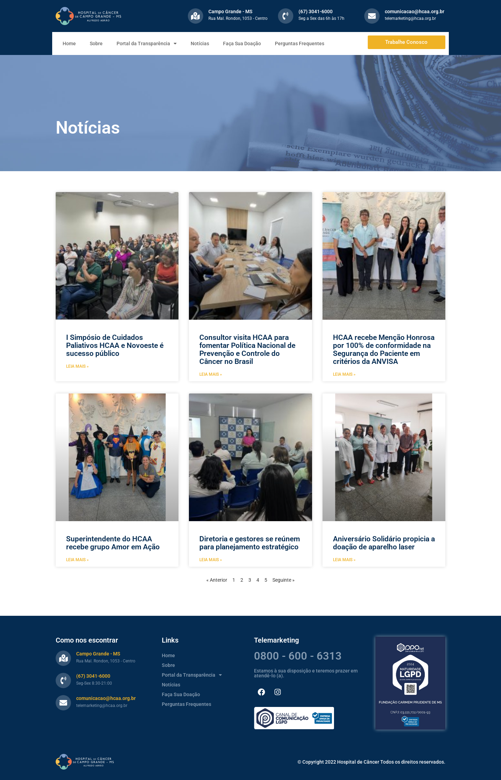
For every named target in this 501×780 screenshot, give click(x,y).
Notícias (200, 43)
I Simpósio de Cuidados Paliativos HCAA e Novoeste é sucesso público (115, 345)
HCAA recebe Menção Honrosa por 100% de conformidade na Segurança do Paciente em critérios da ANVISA (384, 349)
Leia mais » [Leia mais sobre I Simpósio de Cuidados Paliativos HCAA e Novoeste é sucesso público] (77, 366)
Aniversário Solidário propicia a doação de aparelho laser (384, 543)
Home (69, 43)
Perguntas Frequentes (299, 43)
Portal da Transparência (147, 43)
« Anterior (216, 580)
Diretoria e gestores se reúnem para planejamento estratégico (249, 543)
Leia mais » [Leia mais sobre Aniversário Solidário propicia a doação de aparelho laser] (344, 559)
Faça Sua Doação (242, 43)
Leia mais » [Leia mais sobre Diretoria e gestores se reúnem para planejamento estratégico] (210, 559)
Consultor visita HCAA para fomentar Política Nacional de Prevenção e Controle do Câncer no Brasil (247, 349)
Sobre (96, 43)
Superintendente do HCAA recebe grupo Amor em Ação (113, 543)
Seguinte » (283, 580)
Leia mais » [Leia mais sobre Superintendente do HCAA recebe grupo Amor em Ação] (77, 559)
